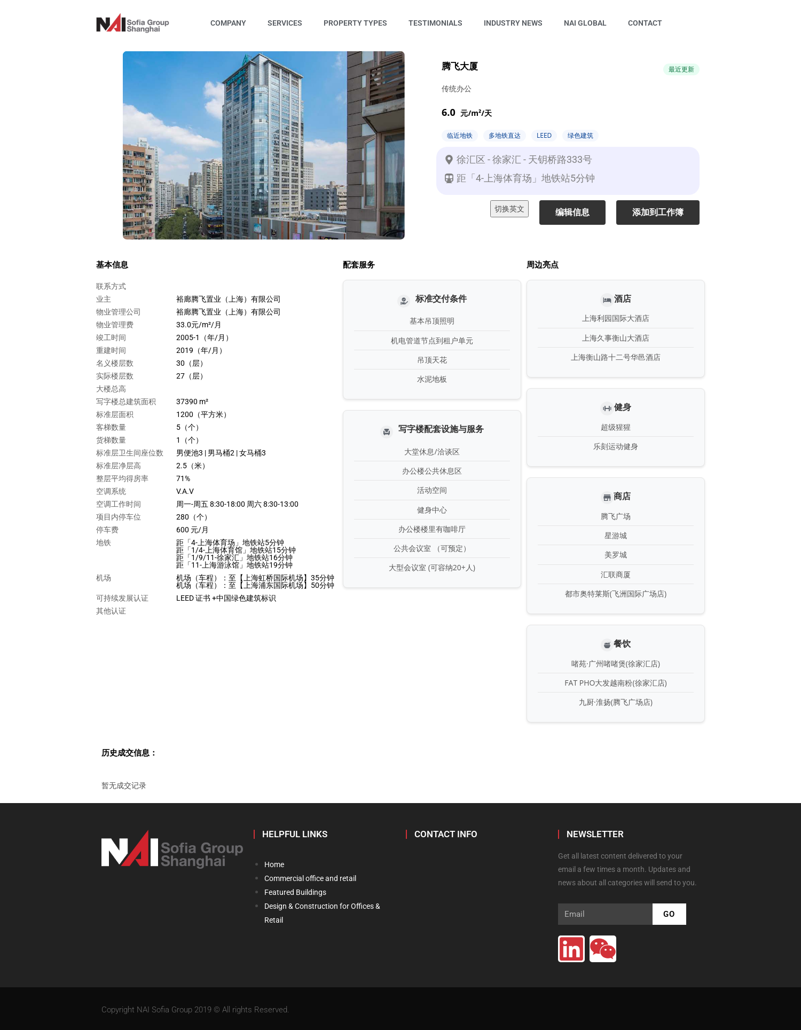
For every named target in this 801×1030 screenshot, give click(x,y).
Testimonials (435, 23)
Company (228, 23)
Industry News (513, 23)
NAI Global (585, 23)
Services (285, 23)
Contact (645, 23)
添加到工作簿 (658, 212)
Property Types (355, 23)
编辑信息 (572, 212)
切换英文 (509, 208)
